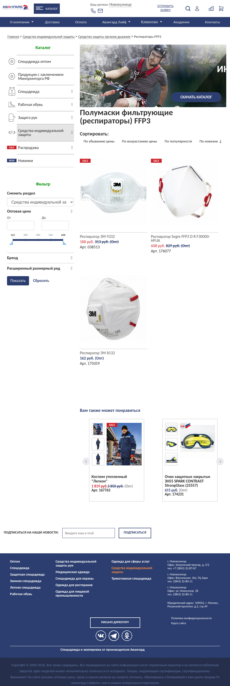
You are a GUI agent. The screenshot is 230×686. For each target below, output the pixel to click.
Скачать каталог (196, 97)
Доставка (52, 22)
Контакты (212, 22)
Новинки (25, 160)
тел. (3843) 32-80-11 (179, 581)
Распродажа (28, 147)
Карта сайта (178, 623)
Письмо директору (115, 622)
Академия (181, 22)
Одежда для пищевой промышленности (72, 593)
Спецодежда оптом (34, 61)
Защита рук (27, 117)
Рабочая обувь (30, 104)
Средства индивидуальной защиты (40, 132)
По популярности (178, 141)
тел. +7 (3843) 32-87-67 (181, 568)
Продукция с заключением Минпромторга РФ (41, 76)
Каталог (52, 9)
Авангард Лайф (114, 22)
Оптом (15, 561)
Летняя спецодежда (25, 587)
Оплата (81, 22)
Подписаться (135, 532)
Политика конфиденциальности (191, 618)
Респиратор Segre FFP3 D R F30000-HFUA (180, 238)
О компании (19, 22)
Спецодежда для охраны (75, 578)
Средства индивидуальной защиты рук (76, 563)
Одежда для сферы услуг (131, 561)
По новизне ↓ (210, 141)
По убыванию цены (99, 141)
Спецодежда (28, 91)
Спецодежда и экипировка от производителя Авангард (102, 649)
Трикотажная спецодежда (131, 578)
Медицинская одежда (73, 572)
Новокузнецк (120, 4)
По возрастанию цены (139, 141)
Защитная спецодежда (27, 574)
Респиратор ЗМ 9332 (97, 236)
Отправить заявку (165, 8)
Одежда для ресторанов (74, 585)
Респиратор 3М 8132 (97, 353)
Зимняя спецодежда (25, 581)
